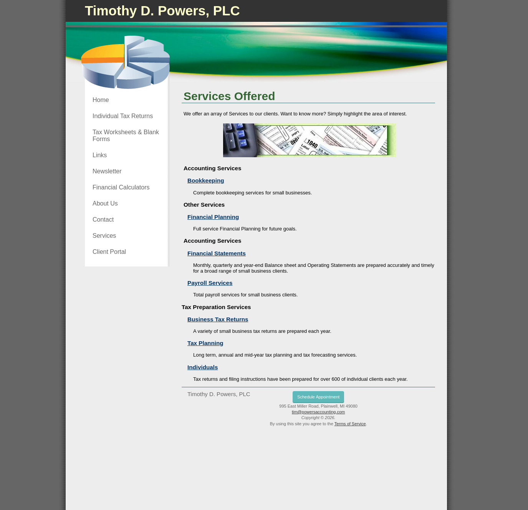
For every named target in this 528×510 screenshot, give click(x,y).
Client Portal (109, 251)
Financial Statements (216, 253)
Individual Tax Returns (123, 116)
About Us (105, 203)
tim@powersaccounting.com (318, 412)
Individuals (202, 367)
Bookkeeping (205, 180)
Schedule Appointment (318, 397)
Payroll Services (209, 283)
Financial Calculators (121, 187)
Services (104, 235)
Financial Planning (213, 217)
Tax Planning (205, 343)
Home (101, 100)
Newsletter (107, 171)
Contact (103, 219)
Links (100, 155)
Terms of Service (350, 423)
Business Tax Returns (217, 319)
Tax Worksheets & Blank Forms (126, 135)
